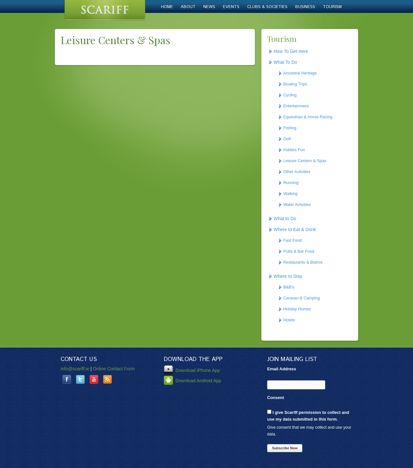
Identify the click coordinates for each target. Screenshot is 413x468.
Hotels (289, 320)
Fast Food (292, 240)
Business (305, 7)
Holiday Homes (297, 309)
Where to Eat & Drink (295, 229)
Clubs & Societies (267, 7)
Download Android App (192, 380)
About (188, 7)
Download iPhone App (192, 370)
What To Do (285, 62)
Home (167, 7)
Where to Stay (288, 276)
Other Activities (296, 172)
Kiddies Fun (294, 150)
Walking (290, 193)
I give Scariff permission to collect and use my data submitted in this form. (308, 416)
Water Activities (297, 204)
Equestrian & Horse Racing (307, 117)
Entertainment (295, 106)
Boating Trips (295, 84)
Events (231, 7)
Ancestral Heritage (300, 73)
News (209, 7)
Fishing (290, 128)
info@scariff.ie (75, 368)
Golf (287, 139)
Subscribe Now (284, 448)
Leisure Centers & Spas (304, 161)
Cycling (290, 95)
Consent (275, 397)
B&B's (288, 287)
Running (290, 182)
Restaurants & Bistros (303, 262)
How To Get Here (291, 51)
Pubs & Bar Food (298, 251)
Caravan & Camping (301, 298)
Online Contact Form (114, 368)
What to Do (285, 218)
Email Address (281, 368)
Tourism (332, 7)
